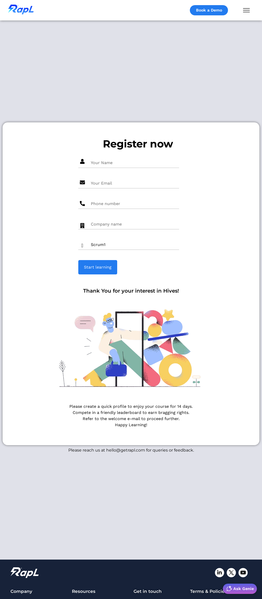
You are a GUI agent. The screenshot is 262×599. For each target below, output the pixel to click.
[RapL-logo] (24, 572)
